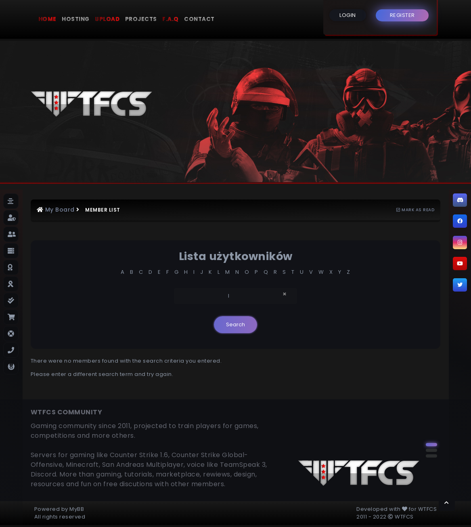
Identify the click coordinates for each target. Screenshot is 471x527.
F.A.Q (170, 19)
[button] (431, 444)
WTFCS (427, 509)
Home (47, 19)
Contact (199, 19)
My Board (60, 210)
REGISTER (402, 15)
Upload (107, 19)
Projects (141, 19)
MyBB (76, 509)
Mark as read (415, 210)
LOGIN (347, 15)
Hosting (76, 19)
